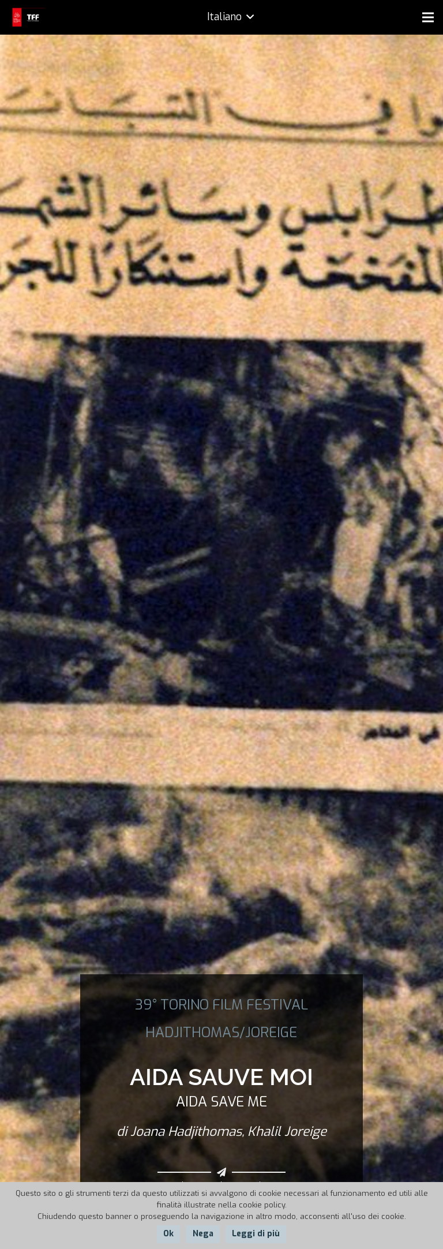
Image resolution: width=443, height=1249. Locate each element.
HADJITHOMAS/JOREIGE (221, 1032)
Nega (203, 1233)
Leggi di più (256, 1233)
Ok (168, 1233)
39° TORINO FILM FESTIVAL (221, 1005)
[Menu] (428, 17)
